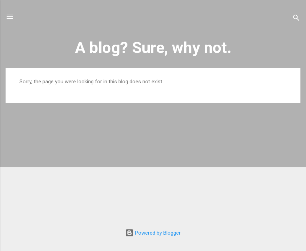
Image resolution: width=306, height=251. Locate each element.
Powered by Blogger (153, 233)
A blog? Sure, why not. (153, 47)
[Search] (296, 19)
